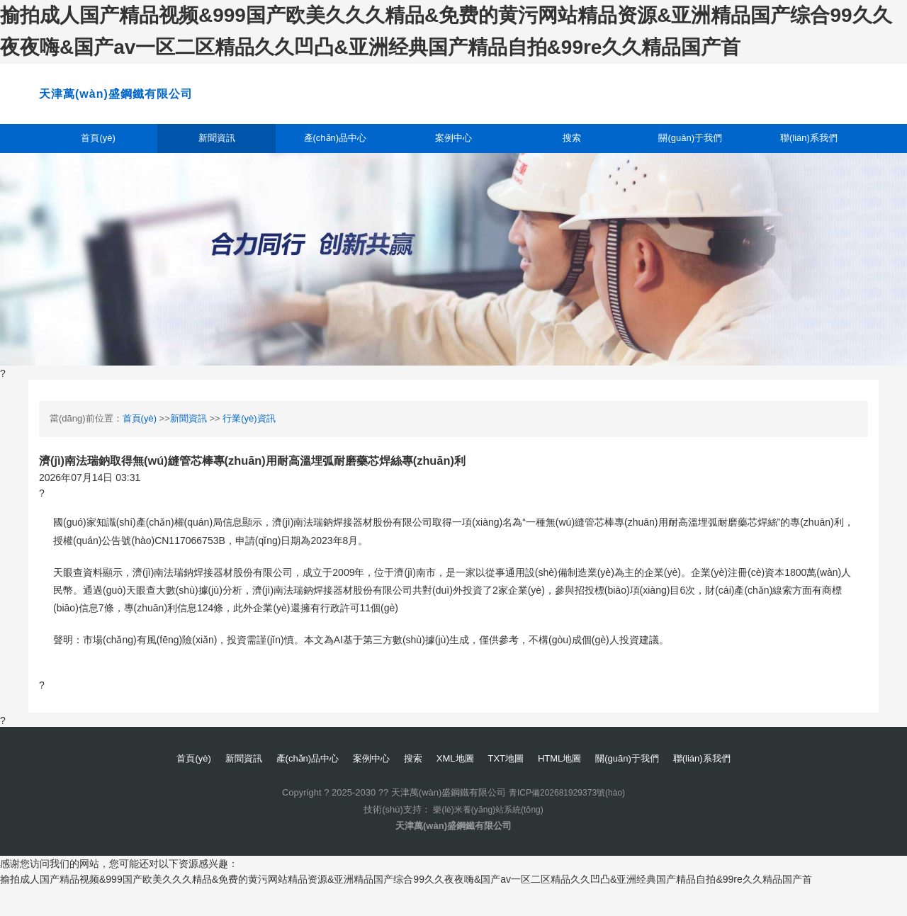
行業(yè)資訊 (248, 446)
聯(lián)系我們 (809, 161)
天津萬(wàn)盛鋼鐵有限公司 (193, 102)
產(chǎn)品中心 (335, 161)
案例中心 (453, 161)
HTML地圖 (572, 787)
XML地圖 (456, 787)
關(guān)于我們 (690, 161)
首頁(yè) (98, 161)
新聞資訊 (217, 161)
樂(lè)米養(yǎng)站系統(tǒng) (488, 837)
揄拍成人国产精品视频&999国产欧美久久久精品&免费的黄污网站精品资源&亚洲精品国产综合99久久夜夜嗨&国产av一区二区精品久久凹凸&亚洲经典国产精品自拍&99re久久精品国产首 (406, 907)
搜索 (571, 161)
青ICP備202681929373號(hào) (567, 821)
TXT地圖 (512, 787)
